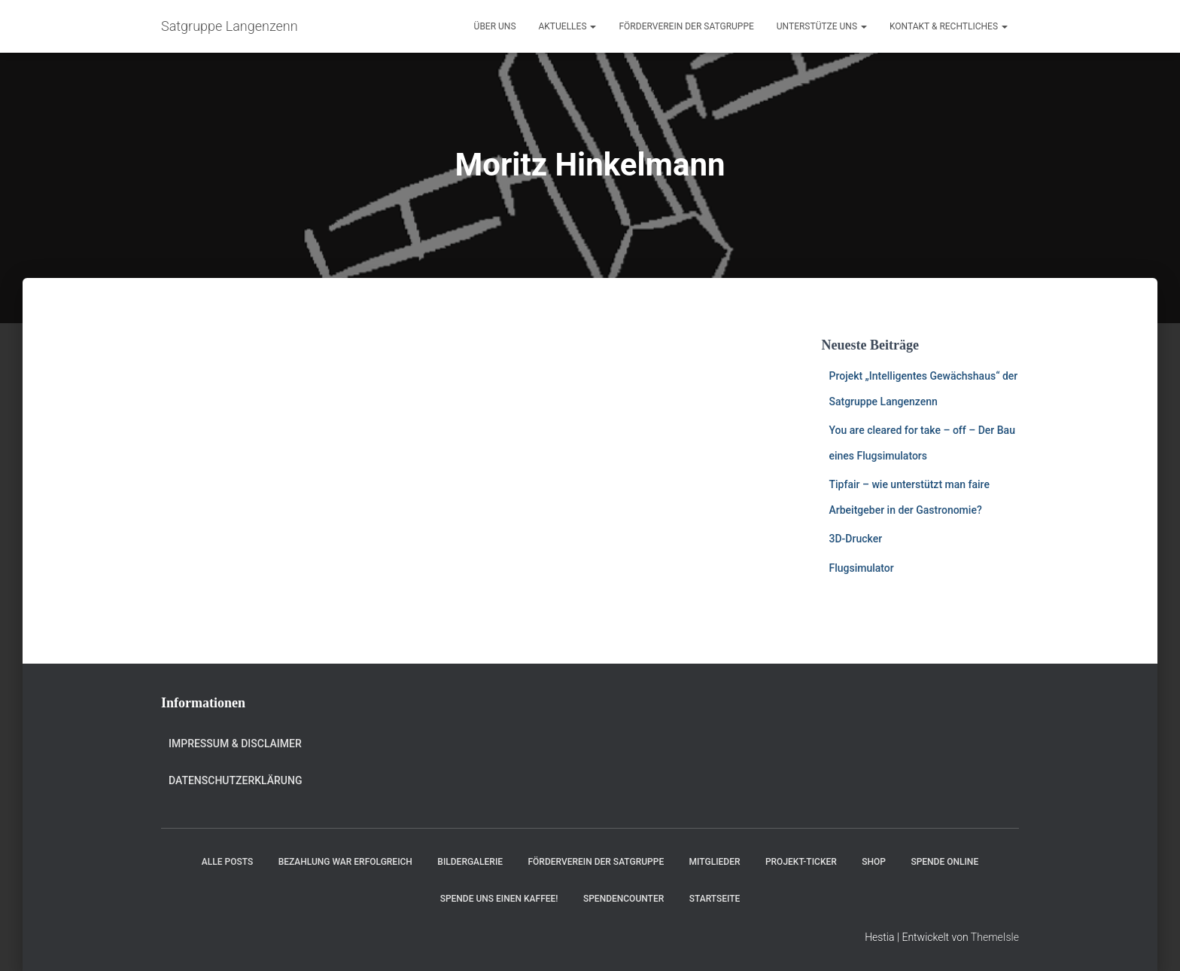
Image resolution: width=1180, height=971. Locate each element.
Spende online (944, 861)
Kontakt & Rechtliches (949, 26)
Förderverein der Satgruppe (686, 26)
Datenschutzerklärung (235, 780)
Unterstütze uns (822, 26)
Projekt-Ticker (801, 861)
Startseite (715, 898)
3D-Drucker (856, 539)
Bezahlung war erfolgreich (345, 861)
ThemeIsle (995, 937)
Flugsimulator (861, 568)
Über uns (495, 26)
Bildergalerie (470, 861)
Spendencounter (623, 898)
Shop (874, 861)
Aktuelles (568, 26)
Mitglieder (715, 861)
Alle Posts (227, 861)
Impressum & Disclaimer (235, 743)
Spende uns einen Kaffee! (499, 898)
